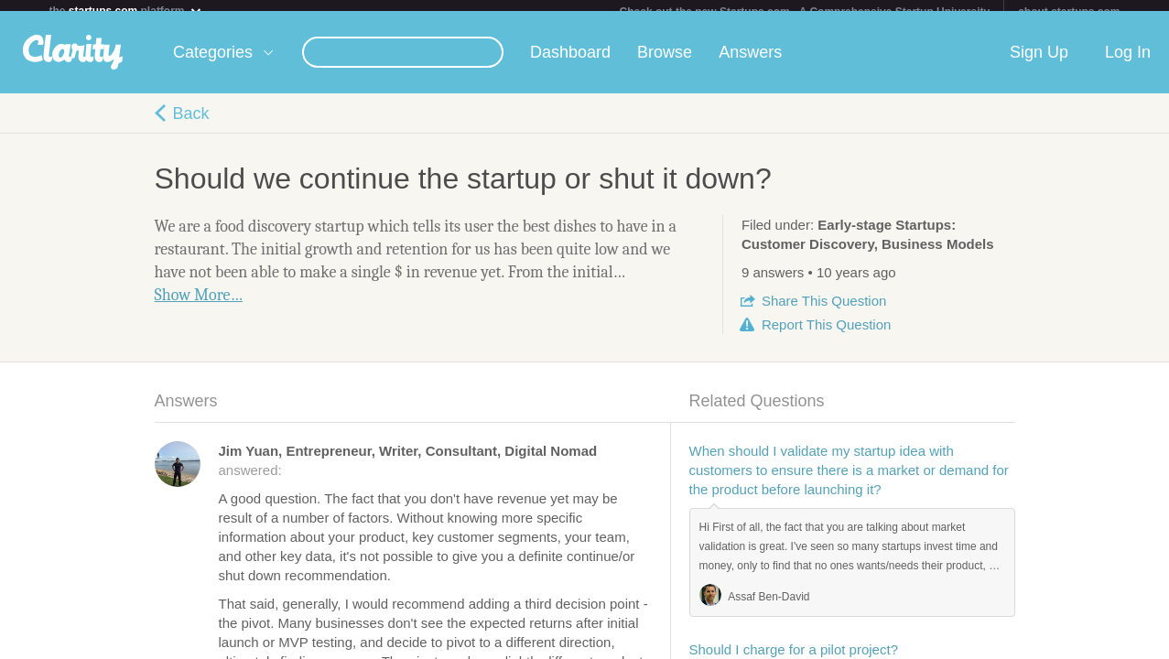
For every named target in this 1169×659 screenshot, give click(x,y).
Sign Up (1039, 63)
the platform (126, 10)
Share (824, 311)
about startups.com (1069, 11)
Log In (1128, 63)
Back (191, 124)
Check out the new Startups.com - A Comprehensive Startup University (805, 11)
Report (826, 335)
